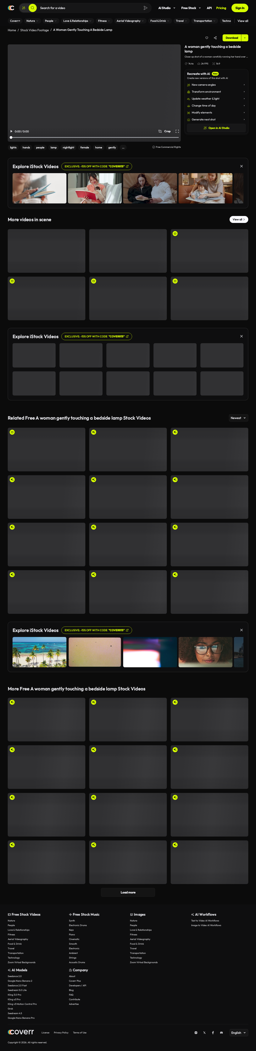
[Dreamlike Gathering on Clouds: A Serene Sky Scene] (46, 591)
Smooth (73, 943)
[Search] (33, 8)
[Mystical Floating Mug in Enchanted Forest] (46, 496)
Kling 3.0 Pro (14, 994)
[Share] (215, 37)
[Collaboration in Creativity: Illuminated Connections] (128, 719)
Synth (72, 919)
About (72, 975)
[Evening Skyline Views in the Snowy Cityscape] (209, 496)
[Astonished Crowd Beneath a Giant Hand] (209, 766)
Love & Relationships (18, 929)
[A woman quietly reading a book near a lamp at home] (128, 250)
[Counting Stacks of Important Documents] (46, 861)
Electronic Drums (78, 924)
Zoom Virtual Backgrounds (21, 961)
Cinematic (74, 938)
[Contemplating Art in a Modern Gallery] (46, 544)
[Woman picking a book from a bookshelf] (209, 297)
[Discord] (221, 1031)
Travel (11, 947)
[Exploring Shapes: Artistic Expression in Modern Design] (46, 814)
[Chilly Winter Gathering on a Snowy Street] (46, 766)
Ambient (73, 952)
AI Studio (167, 8)
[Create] (24, 8)
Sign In (239, 8)
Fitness (11, 933)
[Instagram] (195, 1031)
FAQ (71, 994)
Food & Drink (15, 943)
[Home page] (11, 8)
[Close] (241, 165)
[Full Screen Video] (177, 130)
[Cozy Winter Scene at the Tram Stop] (209, 544)
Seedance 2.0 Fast (17, 984)
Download (232, 37)
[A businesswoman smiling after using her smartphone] (209, 250)
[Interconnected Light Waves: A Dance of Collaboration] (209, 719)
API (209, 8)
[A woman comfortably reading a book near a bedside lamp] (128, 297)
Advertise (74, 1003)
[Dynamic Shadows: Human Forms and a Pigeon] (128, 814)
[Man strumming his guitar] (46, 449)
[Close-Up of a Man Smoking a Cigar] (209, 861)
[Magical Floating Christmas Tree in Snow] (128, 449)
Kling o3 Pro (14, 998)
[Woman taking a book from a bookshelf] (46, 297)
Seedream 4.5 (15, 1012)
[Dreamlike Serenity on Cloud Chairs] (128, 591)
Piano (72, 933)
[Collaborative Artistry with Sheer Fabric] (46, 719)
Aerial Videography (18, 938)
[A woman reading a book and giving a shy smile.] (46, 250)
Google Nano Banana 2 (20, 980)
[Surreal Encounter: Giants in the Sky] (128, 766)
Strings (72, 956)
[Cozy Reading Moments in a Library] (128, 496)
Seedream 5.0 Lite (17, 989)
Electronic (74, 947)
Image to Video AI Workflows (206, 924)
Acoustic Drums (77, 961)
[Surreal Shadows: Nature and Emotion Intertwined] (209, 591)
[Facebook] (212, 1031)
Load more (128, 891)
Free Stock (191, 8)
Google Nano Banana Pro (21, 1017)
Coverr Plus (75, 980)
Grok (10, 1007)
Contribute (74, 998)
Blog (71, 989)
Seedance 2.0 (15, 975)
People (11, 924)
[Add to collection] (206, 37)
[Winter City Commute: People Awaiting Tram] (128, 544)
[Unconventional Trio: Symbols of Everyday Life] (209, 814)
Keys (71, 929)
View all (242, 21)
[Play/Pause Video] (11, 130)
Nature (11, 919)
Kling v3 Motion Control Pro (22, 1003)
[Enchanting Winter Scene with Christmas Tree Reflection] (209, 449)
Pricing (221, 8)
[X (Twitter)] (204, 1031)
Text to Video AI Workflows (205, 919)
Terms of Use (79, 1031)
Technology (14, 956)
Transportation (16, 952)
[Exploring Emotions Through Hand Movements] (128, 861)
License (45, 1031)
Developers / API (77, 984)
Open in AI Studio (216, 127)
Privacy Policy (61, 1031)
